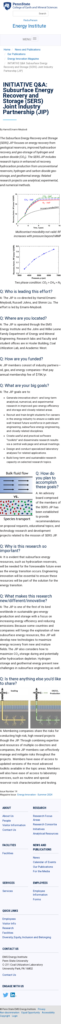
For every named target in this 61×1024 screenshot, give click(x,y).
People (6, 820)
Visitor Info (9, 923)
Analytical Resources (45, 833)
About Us (8, 816)
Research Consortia (45, 824)
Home (7, 49)
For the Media (41, 871)
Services (7, 891)
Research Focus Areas (42, 817)
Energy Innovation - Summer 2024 (34, 794)
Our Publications (16, 54)
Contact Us (9, 829)
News (36, 857)
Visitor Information (14, 825)
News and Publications (28, 49)
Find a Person (30, 20)
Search (42, 13)
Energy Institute (29, 26)
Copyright (5, 1016)
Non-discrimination (9, 1012)
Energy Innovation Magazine (23, 58)
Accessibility (48, 1012)
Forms (37, 899)
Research (8, 928)
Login (15, 1016)
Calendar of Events (44, 862)
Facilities (7, 853)
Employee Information (40, 892)
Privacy (41, 1009)
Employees (9, 918)
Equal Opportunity (30, 1012)
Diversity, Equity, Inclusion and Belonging (26, 937)
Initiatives (39, 829)
